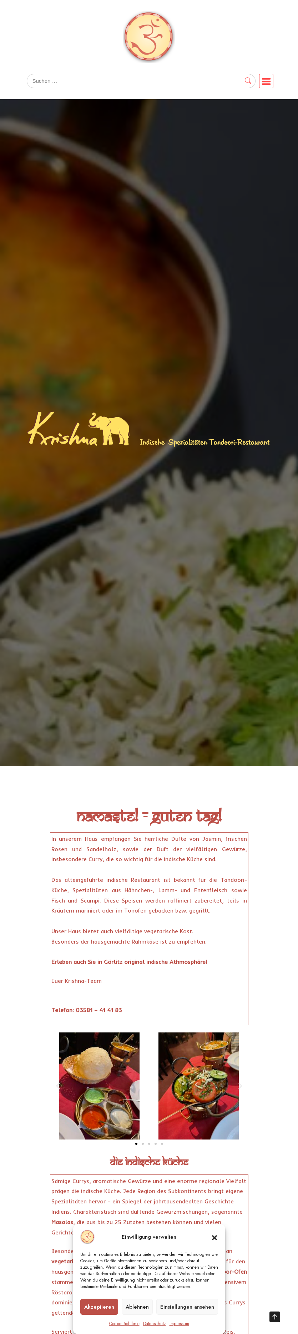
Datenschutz (154, 1323)
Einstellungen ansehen (187, 1307)
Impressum (179, 1323)
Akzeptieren (99, 1307)
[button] (214, 1236)
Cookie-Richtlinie (124, 1323)
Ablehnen (137, 1307)
